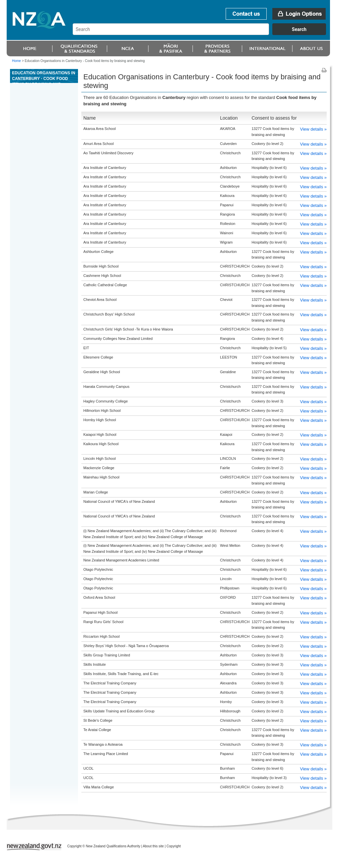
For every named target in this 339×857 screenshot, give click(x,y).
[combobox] (202, 33)
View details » (313, 129)
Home (16, 61)
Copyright (174, 846)
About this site (153, 846)
